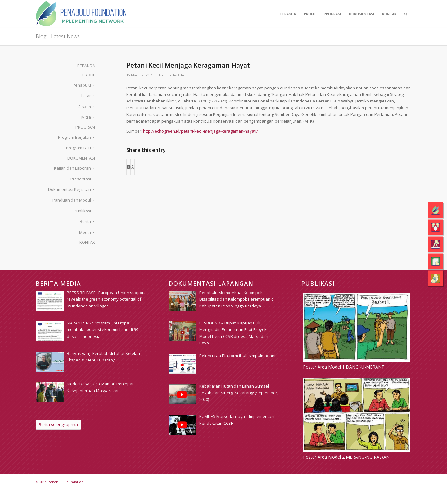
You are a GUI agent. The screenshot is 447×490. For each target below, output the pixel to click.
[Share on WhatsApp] (132, 167)
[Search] (405, 14)
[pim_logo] (81, 14)
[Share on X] (128, 167)
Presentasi (80, 179)
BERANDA (86, 65)
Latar (86, 95)
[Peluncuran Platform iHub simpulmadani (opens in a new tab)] (237, 355)
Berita (163, 75)
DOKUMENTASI (81, 158)
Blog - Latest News (58, 36)
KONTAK (87, 242)
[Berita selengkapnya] (58, 425)
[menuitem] (288, 14)
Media (85, 232)
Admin (183, 75)
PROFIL (88, 75)
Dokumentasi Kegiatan (69, 189)
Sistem (84, 106)
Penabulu (82, 85)
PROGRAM (85, 127)
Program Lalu (78, 148)
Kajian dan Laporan (72, 168)
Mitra (86, 117)
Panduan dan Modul (71, 200)
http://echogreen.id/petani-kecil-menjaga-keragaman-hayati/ (200, 131)
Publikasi (82, 211)
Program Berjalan (74, 137)
